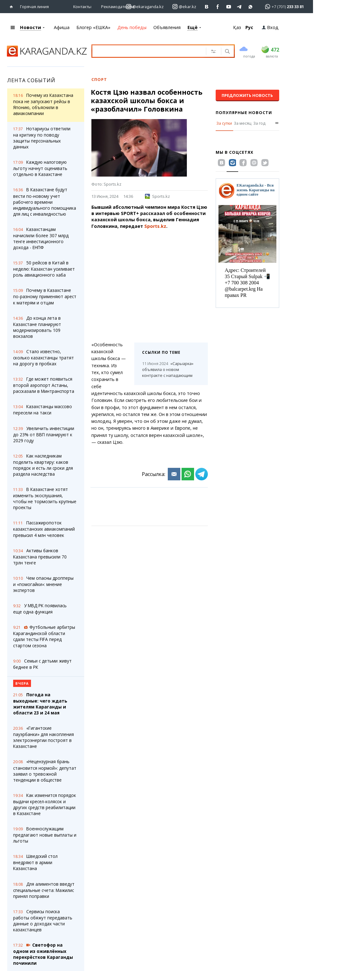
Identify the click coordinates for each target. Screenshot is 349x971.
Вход (270, 27)
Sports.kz (157, 196)
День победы (131, 27)
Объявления (167, 27)
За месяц (242, 123)
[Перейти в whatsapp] (282, 6)
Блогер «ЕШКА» (93, 27)
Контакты (82, 6)
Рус (249, 27)
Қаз (237, 27)
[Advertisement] (149, 282)
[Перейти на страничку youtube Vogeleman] (229, 6)
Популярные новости (244, 112)
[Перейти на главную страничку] (13, 6)
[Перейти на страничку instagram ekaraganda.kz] (145, 6)
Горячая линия (34, 6)
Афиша (61, 27)
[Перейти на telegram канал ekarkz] (239, 6)
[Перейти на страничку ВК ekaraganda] (207, 6)
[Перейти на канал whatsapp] (250, 6)
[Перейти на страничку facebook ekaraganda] (218, 6)
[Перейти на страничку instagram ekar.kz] (184, 6)
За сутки (224, 123)
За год (259, 123)
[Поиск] (227, 52)
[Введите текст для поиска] (152, 51)
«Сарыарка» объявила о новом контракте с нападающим (167, 369)
